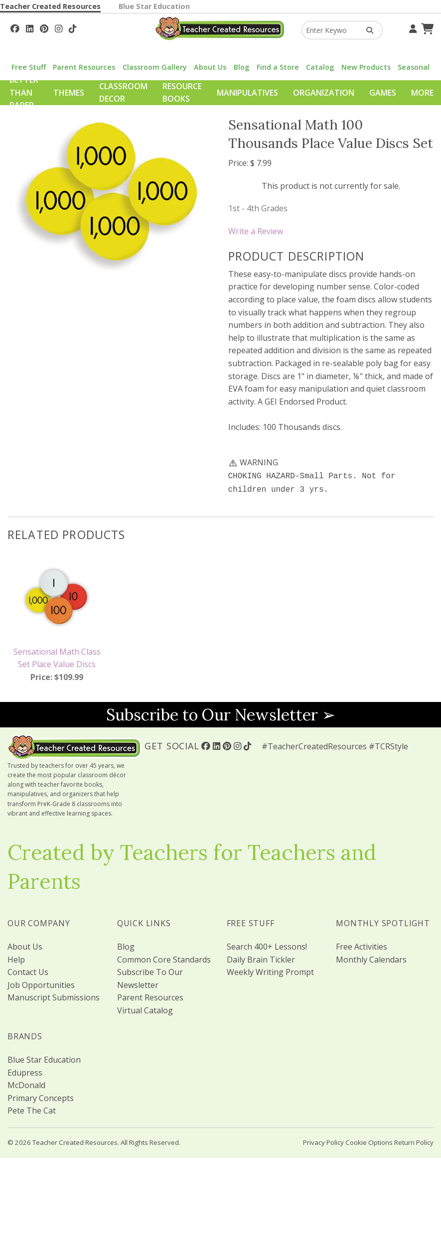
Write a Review (255, 231)
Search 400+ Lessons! (267, 944)
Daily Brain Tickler (261, 957)
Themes (68, 92)
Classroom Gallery (155, 67)
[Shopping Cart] (426, 27)
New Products (366, 67)
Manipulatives (247, 92)
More (422, 92)
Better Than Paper (23, 92)
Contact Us (27, 970)
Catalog (320, 67)
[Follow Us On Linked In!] (29, 27)
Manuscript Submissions (53, 995)
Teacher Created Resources (50, 6)
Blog (241, 67)
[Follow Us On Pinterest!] (44, 27)
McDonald (26, 1083)
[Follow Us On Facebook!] (14, 27)
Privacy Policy (323, 1140)
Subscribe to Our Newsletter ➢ (220, 712)
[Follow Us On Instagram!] (58, 27)
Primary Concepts (40, 1096)
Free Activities (361, 944)
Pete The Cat (31, 1108)
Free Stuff (28, 67)
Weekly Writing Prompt (270, 970)
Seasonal (414, 67)
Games (382, 92)
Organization (323, 92)
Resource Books (182, 93)
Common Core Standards (164, 957)
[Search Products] (366, 30)
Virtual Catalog (145, 1008)
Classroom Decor (123, 93)
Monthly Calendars (371, 957)
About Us (210, 67)
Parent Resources (84, 67)
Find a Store (278, 67)
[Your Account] (412, 27)
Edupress (24, 1070)
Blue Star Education (154, 6)
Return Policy (414, 1140)
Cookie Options (369, 1140)
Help (16, 957)
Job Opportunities (41, 982)
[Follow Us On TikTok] (72, 27)
